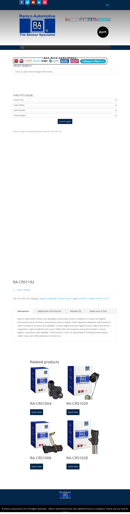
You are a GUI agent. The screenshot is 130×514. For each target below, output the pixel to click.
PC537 (106, 298)
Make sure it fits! (98, 311)
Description (23, 311)
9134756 (82, 298)
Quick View (37, 412)
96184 (99, 298)
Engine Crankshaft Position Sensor (35, 131)
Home (15, 131)
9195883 (91, 298)
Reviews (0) (75, 311)
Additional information (49, 311)
